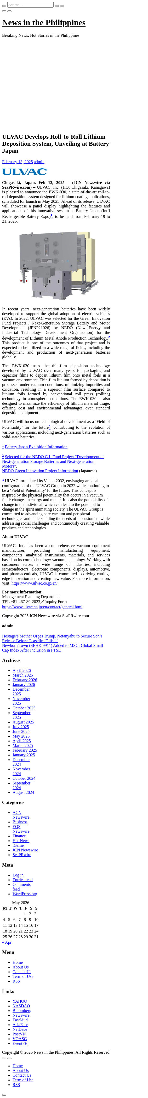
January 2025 (24, 755)
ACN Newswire (21, 814)
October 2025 (24, 708)
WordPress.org (25, 894)
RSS (16, 981)
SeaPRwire (22, 854)
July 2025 (21, 727)
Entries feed (23, 880)
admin (39, 162)
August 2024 (23, 792)
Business (20, 822)
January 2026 (24, 684)
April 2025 (22, 741)
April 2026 (22, 670)
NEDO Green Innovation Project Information (40, 471)
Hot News (21, 840)
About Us (21, 967)
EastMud (20, 1020)
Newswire (21, 1015)
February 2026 (25, 680)
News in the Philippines (44, 22)
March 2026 (23, 675)
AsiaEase (20, 1024)
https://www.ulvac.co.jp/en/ (35, 583)
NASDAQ (21, 1006)
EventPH (20, 1043)
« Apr (7, 942)
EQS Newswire (21, 828)
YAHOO (20, 1001)
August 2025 (23, 722)
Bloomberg (22, 1010)
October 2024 (24, 778)
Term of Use (23, 976)
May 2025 (21, 736)
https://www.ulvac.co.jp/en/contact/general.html (42, 607)
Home (18, 962)
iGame (18, 845)
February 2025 (25, 750)
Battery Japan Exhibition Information (36, 447)
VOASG (20, 1038)
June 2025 (21, 731)
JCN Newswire (25, 850)
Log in (18, 875)
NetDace (20, 1029)
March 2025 (23, 745)
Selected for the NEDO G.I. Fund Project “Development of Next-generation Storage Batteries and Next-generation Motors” (53, 461)
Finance (19, 836)
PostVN (19, 1034)
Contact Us (22, 972)
